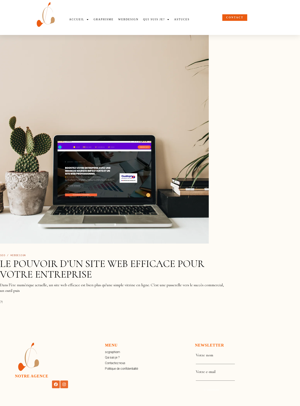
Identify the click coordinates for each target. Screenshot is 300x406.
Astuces (182, 19)
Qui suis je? (156, 19)
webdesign (128, 19)
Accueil (79, 19)
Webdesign (18, 255)
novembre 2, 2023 (47, 255)
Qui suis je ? (112, 357)
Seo (2, 255)
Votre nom (215, 358)
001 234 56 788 (248, 39)
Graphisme (103, 19)
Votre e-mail (215, 374)
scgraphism (112, 352)
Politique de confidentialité (121, 368)
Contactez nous (115, 363)
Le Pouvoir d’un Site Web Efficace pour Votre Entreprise (102, 269)
